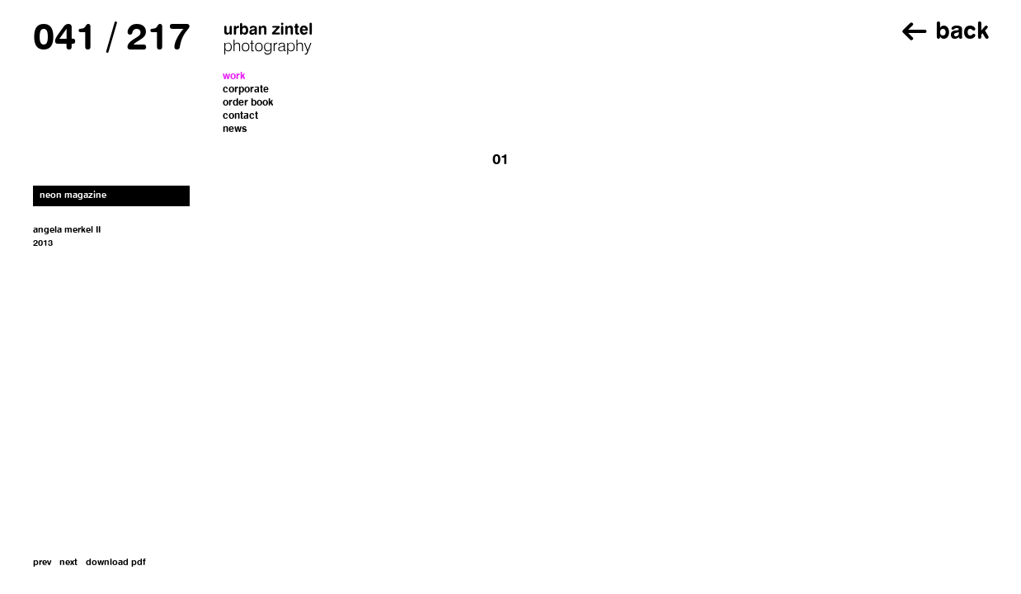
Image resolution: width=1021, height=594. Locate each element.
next (68, 563)
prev (42, 563)
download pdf (116, 563)
